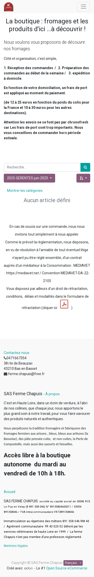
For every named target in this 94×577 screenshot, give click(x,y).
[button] (83, 178)
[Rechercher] (85, 167)
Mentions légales (16, 546)
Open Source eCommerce (66, 568)
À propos (52, 394)
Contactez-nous (16, 353)
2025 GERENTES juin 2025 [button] (28, 178)
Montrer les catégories (25, 191)
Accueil (9, 492)
